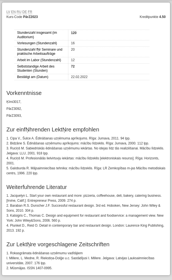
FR (30, 12)
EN (13, 12)
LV (8, 12)
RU (19, 12)
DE (24, 12)
